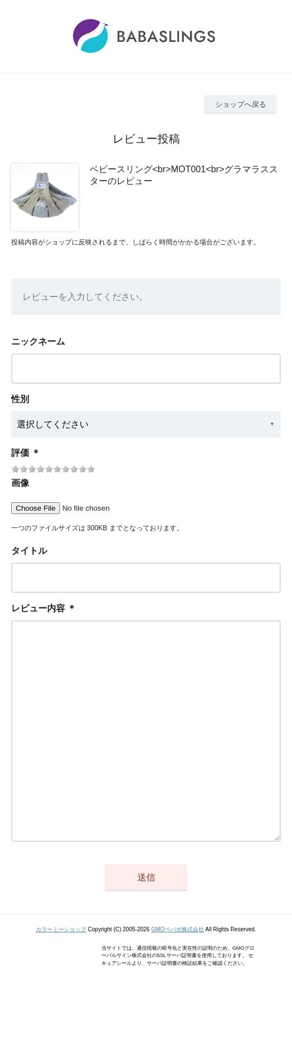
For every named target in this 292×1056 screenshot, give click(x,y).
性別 (20, 399)
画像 (20, 483)
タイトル (29, 550)
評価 (20, 453)
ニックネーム (38, 341)
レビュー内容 (38, 608)
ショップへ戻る (240, 104)
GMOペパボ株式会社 (177, 974)
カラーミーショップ (61, 974)
